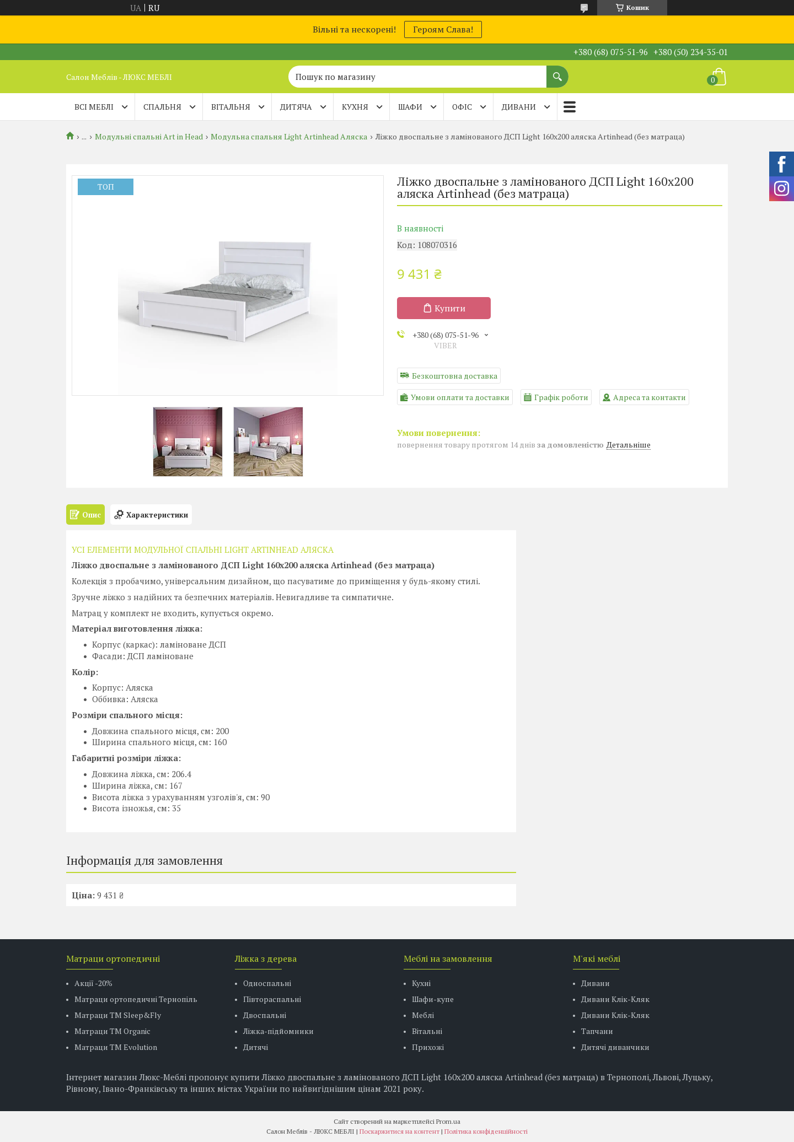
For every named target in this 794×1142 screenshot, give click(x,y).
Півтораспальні (272, 999)
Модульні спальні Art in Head (149, 137)
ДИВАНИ (519, 106)
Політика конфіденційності (486, 1131)
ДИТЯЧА (296, 106)
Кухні (421, 983)
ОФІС (462, 106)
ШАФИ (410, 106)
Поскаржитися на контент (399, 1131)
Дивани (595, 983)
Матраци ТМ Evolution (115, 1047)
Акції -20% (93, 983)
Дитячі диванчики (615, 1047)
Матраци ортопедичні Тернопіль (135, 999)
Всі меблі (94, 106)
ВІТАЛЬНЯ (230, 106)
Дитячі (255, 1047)
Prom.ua (448, 1121)
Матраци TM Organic (112, 1031)
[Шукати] (557, 71)
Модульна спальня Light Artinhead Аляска (289, 137)
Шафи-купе (433, 999)
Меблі (423, 1015)
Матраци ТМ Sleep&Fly (117, 1015)
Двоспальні (264, 1015)
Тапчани (597, 1031)
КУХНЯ (355, 106)
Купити (449, 308)
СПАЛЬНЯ (162, 106)
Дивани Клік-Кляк (615, 999)
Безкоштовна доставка (454, 375)
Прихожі (428, 1047)
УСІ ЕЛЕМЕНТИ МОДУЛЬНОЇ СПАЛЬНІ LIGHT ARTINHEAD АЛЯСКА (203, 549)
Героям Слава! (443, 29)
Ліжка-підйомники (278, 1031)
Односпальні (267, 983)
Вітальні (427, 1031)
